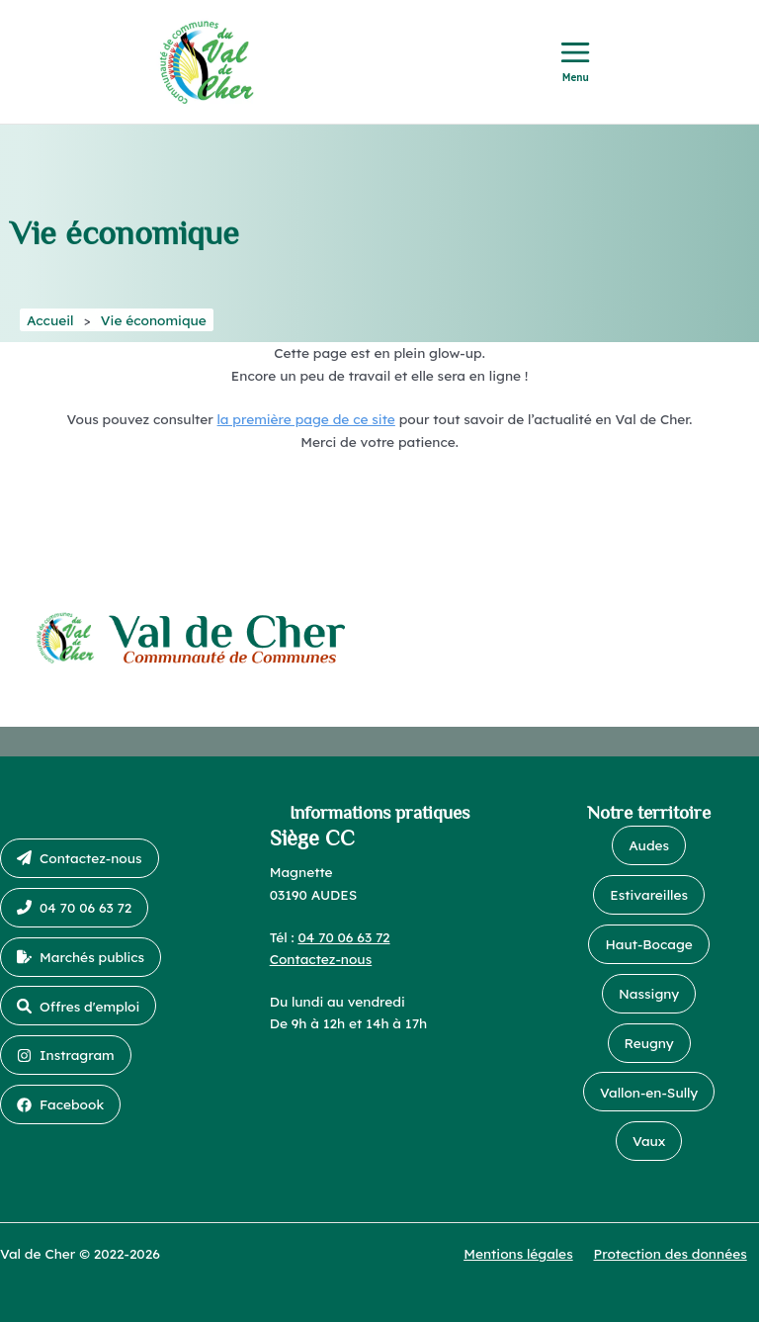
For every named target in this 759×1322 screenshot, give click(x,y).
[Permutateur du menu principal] (575, 62)
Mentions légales (518, 1253)
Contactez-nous (321, 958)
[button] (79, 858)
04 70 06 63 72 (343, 936)
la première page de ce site (306, 418)
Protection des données (670, 1253)
